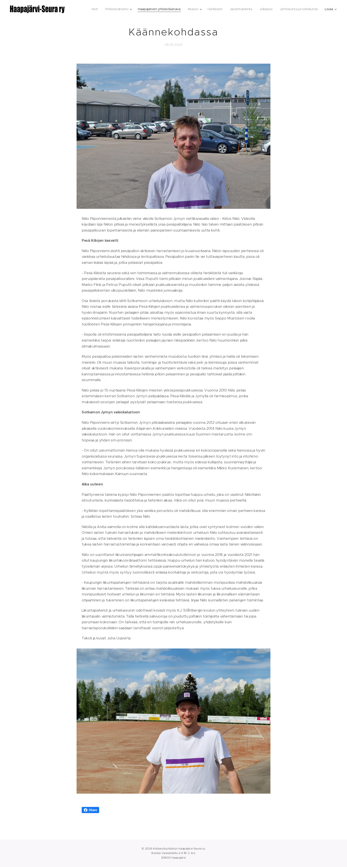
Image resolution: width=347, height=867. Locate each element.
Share (90, 810)
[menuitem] (88, 9)
